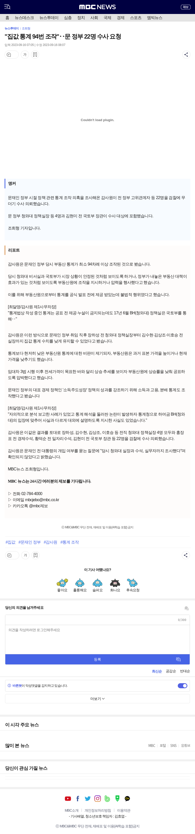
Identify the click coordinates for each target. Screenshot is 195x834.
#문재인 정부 (30, 542)
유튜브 (67, 798)
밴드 (107, 798)
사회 (94, 17)
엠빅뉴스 (154, 17)
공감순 (171, 671)
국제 (107, 17)
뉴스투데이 (48, 17)
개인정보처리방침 (98, 810)
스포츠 (135, 17)
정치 (81, 17)
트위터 (87, 798)
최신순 (157, 671)
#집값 (10, 542)
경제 (120, 17)
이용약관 (123, 810)
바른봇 (15, 686)
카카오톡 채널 (127, 798)
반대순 (185, 671)
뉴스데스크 (24, 17)
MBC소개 (71, 810)
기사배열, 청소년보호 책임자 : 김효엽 (97, 816)
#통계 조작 (69, 542)
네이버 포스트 (117, 798)
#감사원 (50, 542)
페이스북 (77, 798)
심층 (68, 17)
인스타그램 (97, 798)
